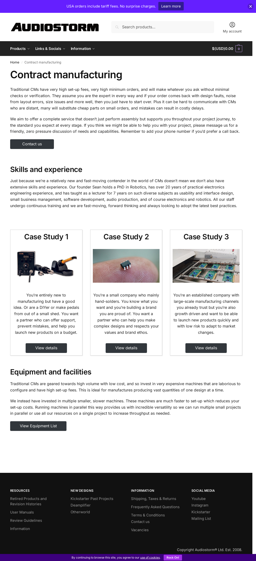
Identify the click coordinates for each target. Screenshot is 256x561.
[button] (227, 48)
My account (232, 27)
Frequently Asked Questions (155, 507)
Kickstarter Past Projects (92, 498)
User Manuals (22, 512)
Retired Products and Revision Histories (28, 501)
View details (46, 347)
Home (14, 62)
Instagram (199, 505)
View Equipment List (38, 425)
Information (20, 528)
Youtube (198, 498)
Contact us (32, 143)
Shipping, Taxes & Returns (153, 498)
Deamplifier (81, 505)
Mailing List (201, 518)
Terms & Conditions (148, 515)
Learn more (171, 6)
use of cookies (150, 557)
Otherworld (80, 512)
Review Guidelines (26, 520)
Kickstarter (200, 512)
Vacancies (140, 530)
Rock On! (173, 557)
